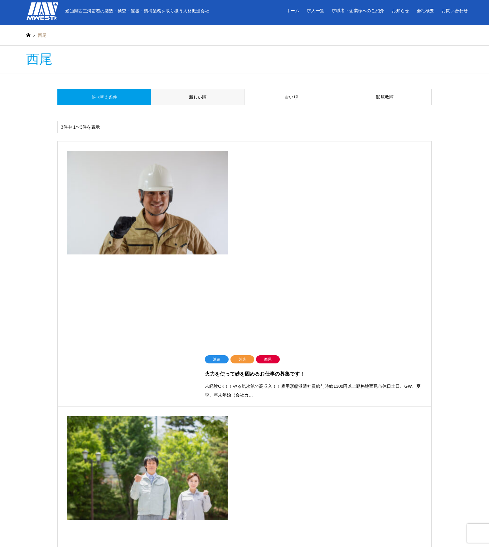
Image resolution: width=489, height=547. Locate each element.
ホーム (292, 10)
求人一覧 (315, 10)
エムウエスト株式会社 (244, 526)
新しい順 (197, 97)
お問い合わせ (455, 10)
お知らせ (400, 10)
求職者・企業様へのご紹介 (358, 10)
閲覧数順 (385, 97)
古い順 (291, 97)
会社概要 (425, 10)
